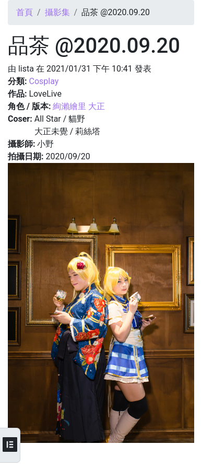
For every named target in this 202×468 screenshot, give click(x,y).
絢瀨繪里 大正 (79, 106)
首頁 (24, 12)
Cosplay (43, 81)
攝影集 (57, 12)
